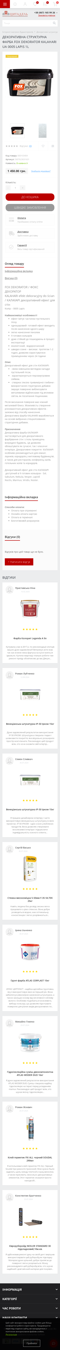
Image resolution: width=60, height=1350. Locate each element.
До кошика (30, 197)
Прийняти (32, 1343)
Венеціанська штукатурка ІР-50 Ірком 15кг (30, 723)
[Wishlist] (43, 146)
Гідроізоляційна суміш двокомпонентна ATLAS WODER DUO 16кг (30, 1073)
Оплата (21, 217)
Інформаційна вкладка (19, 271)
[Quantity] (15, 187)
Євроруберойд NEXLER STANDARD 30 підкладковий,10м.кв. (30, 1247)
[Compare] (53, 146)
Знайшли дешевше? (41, 171)
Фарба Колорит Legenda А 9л (30, 638)
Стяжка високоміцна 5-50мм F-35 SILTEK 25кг (30, 899)
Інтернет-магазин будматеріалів (17, 32)
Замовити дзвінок (46, 15)
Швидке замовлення (30, 207)
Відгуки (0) (11, 278)
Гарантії (22, 245)
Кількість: (11, 182)
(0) (30, 146)
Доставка (22, 231)
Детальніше (11, 1334)
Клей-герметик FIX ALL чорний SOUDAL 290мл (30, 1159)
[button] (25, 4)
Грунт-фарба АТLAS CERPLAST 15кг (30, 980)
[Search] (54, 23)
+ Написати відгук (19, 562)
